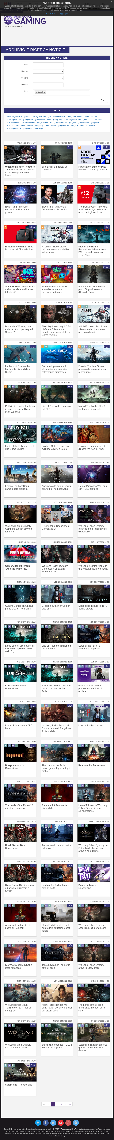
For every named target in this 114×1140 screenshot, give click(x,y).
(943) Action (98, 120)
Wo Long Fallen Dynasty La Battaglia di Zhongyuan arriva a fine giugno (92, 848)
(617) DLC (11, 125)
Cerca (103, 100)
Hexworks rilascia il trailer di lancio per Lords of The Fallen (56, 688)
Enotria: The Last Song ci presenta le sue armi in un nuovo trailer (92, 369)
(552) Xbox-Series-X (87, 125)
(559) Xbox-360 (63, 125)
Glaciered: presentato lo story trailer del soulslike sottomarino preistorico (54, 369)
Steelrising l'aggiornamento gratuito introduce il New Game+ (92, 1048)
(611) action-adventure (25, 125)
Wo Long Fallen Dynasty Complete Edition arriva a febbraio (18, 529)
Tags (26, 91)
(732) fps (72, 123)
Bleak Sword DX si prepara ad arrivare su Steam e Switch (19, 888)
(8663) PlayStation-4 (14, 117)
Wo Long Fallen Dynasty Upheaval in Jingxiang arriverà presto (55, 569)
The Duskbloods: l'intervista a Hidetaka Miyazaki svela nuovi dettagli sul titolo (92, 209)
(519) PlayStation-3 (14, 128)
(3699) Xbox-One (39, 117)
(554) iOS (75, 125)
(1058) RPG (87, 120)
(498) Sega (39, 128)
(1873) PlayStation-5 (75, 117)
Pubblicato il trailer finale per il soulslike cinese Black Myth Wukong (20, 409)
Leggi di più (63, 14)
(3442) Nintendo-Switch (57, 117)
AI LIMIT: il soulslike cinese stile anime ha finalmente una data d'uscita (92, 329)
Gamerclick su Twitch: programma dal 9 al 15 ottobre (90, 688)
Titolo (25, 65)
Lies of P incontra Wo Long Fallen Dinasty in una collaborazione (92, 808)
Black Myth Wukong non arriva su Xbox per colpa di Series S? (19, 329)
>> (70, 1104)
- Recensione (90, 725)
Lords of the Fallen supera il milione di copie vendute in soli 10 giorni (19, 649)
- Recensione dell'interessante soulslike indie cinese (55, 249)
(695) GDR (95, 123)
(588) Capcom (51, 125)
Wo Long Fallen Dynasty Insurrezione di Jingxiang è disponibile (92, 529)
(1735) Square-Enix (14, 120)
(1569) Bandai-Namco (43, 120)
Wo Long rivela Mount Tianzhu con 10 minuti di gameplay (18, 1008)
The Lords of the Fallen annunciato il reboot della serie (91, 1008)
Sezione (24, 78)
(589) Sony (39, 125)
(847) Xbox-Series (28, 123)
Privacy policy (60, 1136)
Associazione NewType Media (72, 1129)
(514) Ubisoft (28, 128)
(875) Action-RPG (13, 123)
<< (44, 1104)
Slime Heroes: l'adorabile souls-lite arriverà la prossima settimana (55, 289)
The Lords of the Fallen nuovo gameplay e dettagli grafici (56, 768)
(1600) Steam (28, 120)
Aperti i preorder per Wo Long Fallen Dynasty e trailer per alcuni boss (57, 1008)
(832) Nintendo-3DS (44, 123)
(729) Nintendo (83, 123)
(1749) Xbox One (91, 117)
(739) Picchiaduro (60, 123)
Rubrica (25, 71)
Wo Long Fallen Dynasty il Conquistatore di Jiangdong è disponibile (56, 728)
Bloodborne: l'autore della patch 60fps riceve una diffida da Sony (91, 289)
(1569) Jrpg (57, 120)
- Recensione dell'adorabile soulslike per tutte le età (20, 289)
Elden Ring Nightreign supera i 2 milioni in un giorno (17, 209)
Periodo (25, 85)
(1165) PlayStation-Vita (72, 120)
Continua (50, 13)
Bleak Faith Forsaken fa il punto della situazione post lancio (56, 928)
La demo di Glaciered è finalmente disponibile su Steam (18, 369)
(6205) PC (28, 117)
